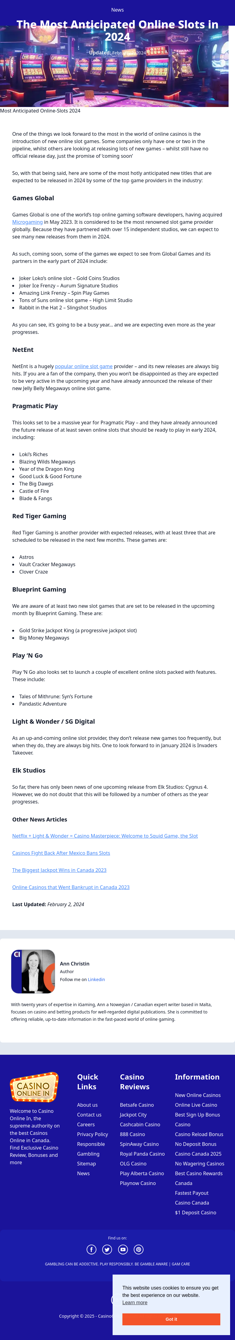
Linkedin (96, 979)
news (117, 9)
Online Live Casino (196, 1105)
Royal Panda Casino (142, 1153)
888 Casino (132, 1134)
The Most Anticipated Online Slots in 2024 (118, 30)
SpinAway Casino (139, 1144)
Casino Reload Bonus (199, 1134)
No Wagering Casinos (199, 1163)
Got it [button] (171, 1319)
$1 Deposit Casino (195, 1212)
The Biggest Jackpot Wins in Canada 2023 (59, 870)
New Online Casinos (198, 1095)
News (83, 1173)
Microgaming (27, 222)
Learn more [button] (134, 1302)
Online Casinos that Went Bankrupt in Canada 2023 (71, 887)
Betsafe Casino (137, 1105)
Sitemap (86, 1163)
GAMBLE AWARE (154, 1264)
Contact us (89, 1114)
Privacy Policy (92, 1134)
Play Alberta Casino (142, 1173)
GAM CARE (181, 1264)
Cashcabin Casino (140, 1124)
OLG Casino (133, 1163)
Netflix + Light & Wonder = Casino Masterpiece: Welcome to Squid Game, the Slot (105, 835)
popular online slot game (84, 366)
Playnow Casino (138, 1183)
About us (87, 1105)
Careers (86, 1124)
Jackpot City (133, 1114)
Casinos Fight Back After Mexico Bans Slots (61, 853)
